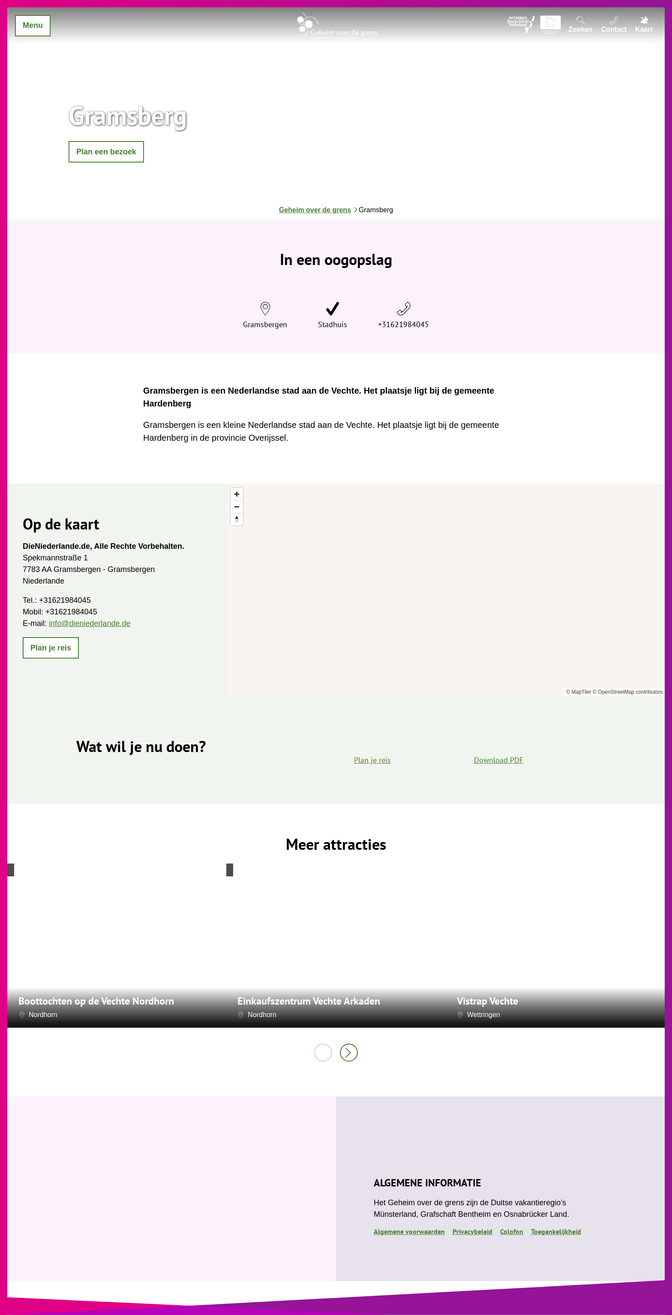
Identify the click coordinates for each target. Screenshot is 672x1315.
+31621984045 (403, 324)
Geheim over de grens (315, 210)
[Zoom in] (237, 494)
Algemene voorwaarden (409, 1231)
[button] (106, 151)
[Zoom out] (237, 506)
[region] (445, 590)
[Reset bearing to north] (237, 519)
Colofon (511, 1231)
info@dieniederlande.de (89, 623)
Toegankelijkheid (556, 1231)
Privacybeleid (472, 1231)
